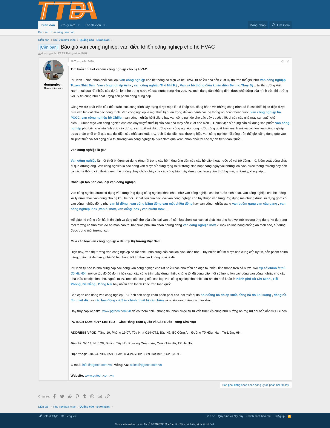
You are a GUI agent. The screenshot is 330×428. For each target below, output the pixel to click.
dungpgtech (48, 53)
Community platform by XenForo (147, 424)
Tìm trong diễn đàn (62, 32)
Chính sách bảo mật (258, 416)
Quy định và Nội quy (230, 416)
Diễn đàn (48, 25)
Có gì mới (68, 25)
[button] (79, 25)
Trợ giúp (280, 416)
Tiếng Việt (69, 416)
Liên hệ (210, 416)
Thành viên (93, 25)
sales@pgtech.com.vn (146, 365)
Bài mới (43, 32)
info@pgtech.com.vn (97, 365)
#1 (288, 61)
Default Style (48, 416)
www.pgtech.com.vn (116, 311)
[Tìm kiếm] (280, 25)
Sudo (212, 424)
